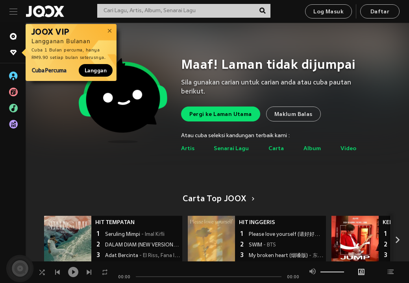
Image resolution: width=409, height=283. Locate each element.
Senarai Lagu (231, 149)
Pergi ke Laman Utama (220, 115)
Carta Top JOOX (217, 199)
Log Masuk (328, 12)
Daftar (379, 12)
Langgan (96, 70)
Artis (187, 149)
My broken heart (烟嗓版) (286, 256)
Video (348, 149)
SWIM (262, 245)
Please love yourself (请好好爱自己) (286, 234)
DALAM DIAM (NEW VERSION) (142, 245)
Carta (276, 149)
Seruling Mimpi (135, 234)
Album (312, 149)
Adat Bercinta (142, 256)
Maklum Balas (293, 115)
